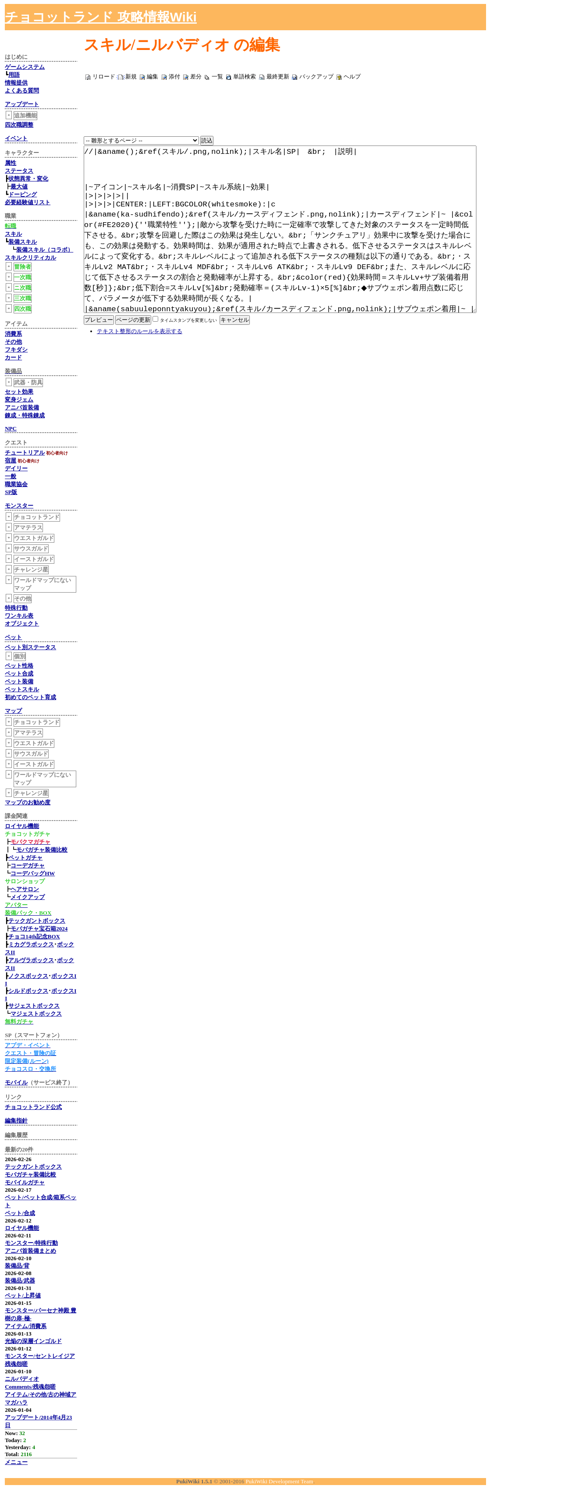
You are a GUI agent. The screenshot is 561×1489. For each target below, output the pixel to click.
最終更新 (277, 76)
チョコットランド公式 (33, 1107)
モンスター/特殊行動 (31, 1243)
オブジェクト (22, 623)
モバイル (16, 1082)
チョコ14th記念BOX (34, 936)
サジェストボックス (34, 1005)
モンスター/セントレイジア (40, 1356)
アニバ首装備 (22, 407)
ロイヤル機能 (22, 826)
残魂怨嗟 (16, 1364)
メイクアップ (28, 897)
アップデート (22, 104)
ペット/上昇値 (23, 1295)
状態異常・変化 (28, 178)
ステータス (19, 170)
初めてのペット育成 (30, 697)
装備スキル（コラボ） (44, 249)
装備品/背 (17, 1265)
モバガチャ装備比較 (41, 849)
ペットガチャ (25, 857)
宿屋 (10, 460)
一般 (10, 476)
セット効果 (19, 391)
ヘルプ (352, 76)
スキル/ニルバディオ (157, 44)
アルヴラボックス (31, 960)
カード (13, 357)
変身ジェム (19, 399)
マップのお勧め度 (27, 802)
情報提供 (16, 82)
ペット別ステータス (30, 647)
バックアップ (316, 76)
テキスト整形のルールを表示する (139, 375)
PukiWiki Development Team (279, 1481)
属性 (10, 163)
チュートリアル (25, 452)
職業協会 (16, 484)
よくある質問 (22, 90)
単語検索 (244, 76)
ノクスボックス (28, 976)
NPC (11, 428)
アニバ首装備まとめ (30, 1250)
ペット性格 (19, 665)
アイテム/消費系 (25, 1326)
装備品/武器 (20, 1280)
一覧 (217, 76)
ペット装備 (19, 681)
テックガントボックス (36, 920)
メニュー (16, 1462)
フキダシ (16, 349)
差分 (196, 76)
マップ (13, 710)
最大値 (19, 186)
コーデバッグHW (33, 873)
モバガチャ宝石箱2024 (39, 928)
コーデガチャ (28, 865)
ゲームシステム (25, 67)
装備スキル (22, 241)
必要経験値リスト (27, 202)
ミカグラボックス (31, 944)
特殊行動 (16, 607)
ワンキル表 (19, 615)
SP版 (11, 492)
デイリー (16, 468)
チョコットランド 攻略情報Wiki (101, 17)
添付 (174, 76)
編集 (152, 76)
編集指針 (16, 1120)
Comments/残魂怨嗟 (30, 1386)
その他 (13, 341)
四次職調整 (19, 124)
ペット (13, 637)
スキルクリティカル (30, 257)
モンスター (19, 505)
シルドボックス (28, 991)
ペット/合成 (20, 1213)
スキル (13, 234)
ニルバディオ (22, 1378)
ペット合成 (19, 673)
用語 (14, 74)
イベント (16, 138)
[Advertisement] (458, 17)
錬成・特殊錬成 (25, 415)
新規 (131, 76)
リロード (103, 76)
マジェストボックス (36, 1013)
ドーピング (22, 194)
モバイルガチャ (25, 1182)
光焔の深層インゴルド (33, 1341)
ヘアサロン (25, 889)
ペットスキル (22, 689)
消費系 (13, 333)
